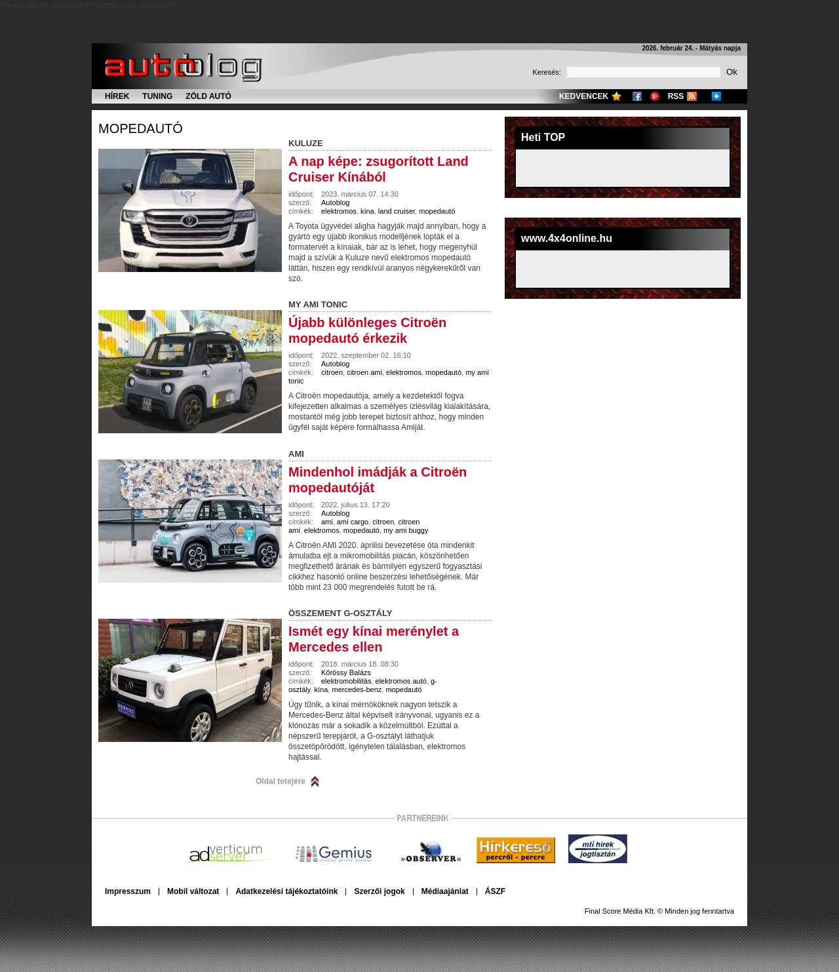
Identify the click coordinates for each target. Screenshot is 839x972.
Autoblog (335, 202)
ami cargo (352, 522)
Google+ (654, 96)
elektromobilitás (346, 681)
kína (367, 211)
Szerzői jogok (379, 891)
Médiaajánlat (445, 891)
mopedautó (140, 128)
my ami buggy (405, 530)
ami (327, 522)
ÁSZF (495, 891)
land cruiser (396, 211)
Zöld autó (208, 96)
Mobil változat (193, 891)
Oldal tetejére (280, 781)
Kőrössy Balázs (346, 672)
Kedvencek (583, 96)
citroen (332, 372)
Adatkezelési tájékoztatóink (286, 891)
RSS (676, 96)
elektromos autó (401, 681)
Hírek (117, 96)
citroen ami (364, 372)
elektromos (339, 211)
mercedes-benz (356, 689)
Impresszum (128, 891)
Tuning (157, 96)
